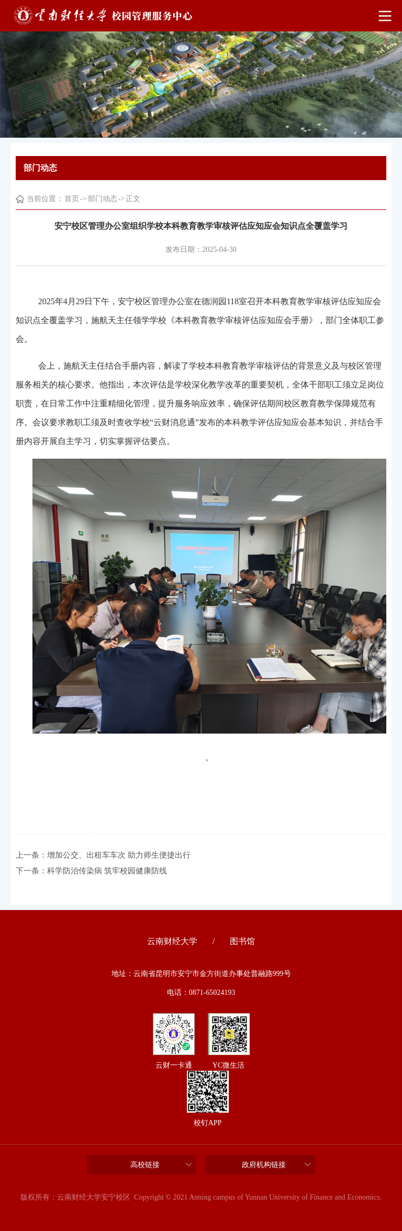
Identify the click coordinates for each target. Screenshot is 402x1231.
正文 (133, 199)
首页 (71, 199)
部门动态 (102, 199)
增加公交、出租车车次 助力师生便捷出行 (119, 855)
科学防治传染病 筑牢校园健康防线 (107, 871)
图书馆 (242, 941)
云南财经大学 (172, 941)
